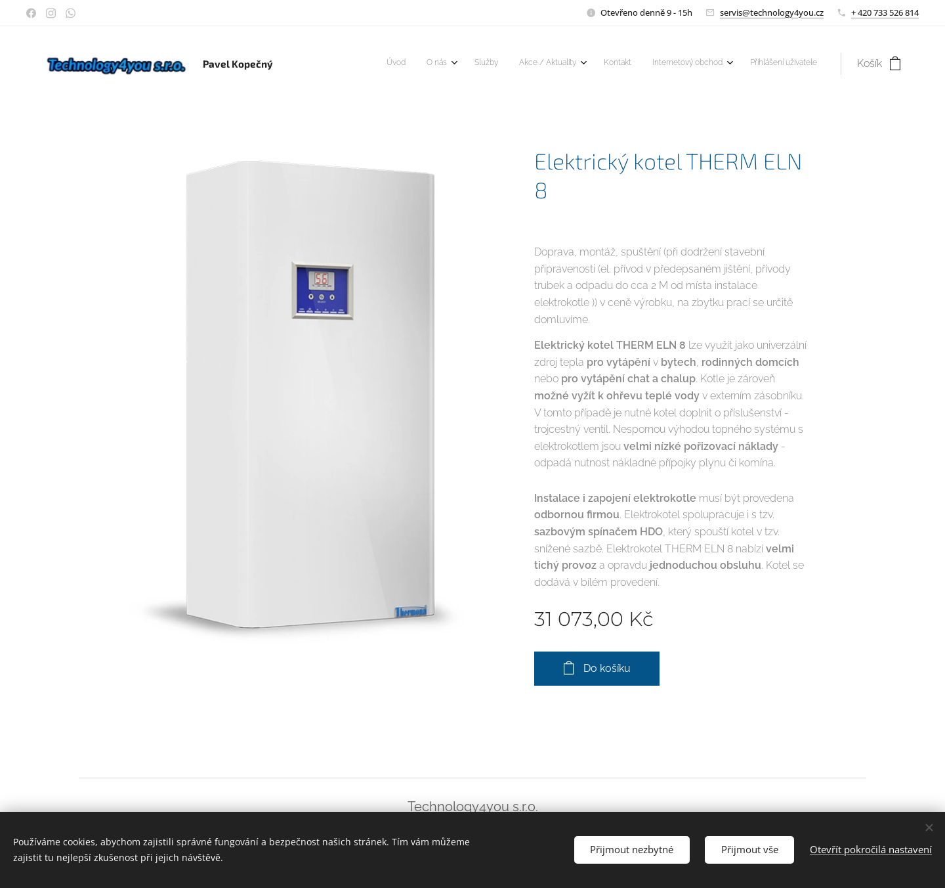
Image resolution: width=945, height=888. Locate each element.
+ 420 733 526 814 (885, 12)
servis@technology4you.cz (772, 12)
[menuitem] (675, 63)
